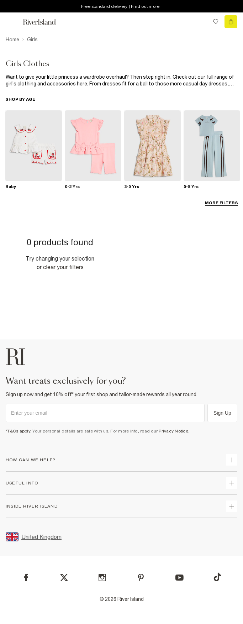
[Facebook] (26, 577)
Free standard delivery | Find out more (120, 6)
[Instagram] (102, 577)
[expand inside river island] (231, 506)
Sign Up (222, 413)
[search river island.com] (201, 22)
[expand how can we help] (231, 460)
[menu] (12, 21)
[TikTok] (217, 577)
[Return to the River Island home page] (44, 22)
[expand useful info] (231, 483)
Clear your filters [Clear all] (63, 267)
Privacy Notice (173, 431)
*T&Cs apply (18, 431)
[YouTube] (179, 577)
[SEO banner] (121, 80)
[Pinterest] (141, 577)
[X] (64, 578)
